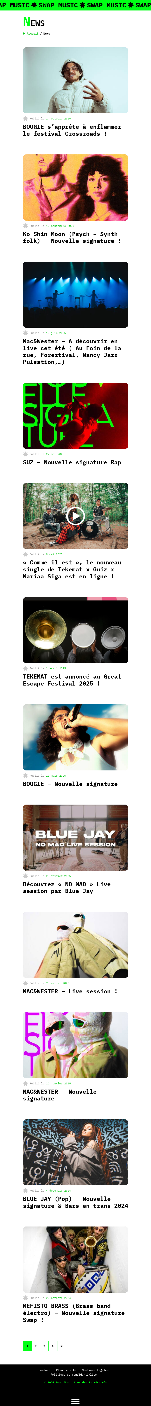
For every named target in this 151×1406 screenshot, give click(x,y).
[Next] (61, 1346)
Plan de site (66, 1370)
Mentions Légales (95, 1370)
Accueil (30, 33)
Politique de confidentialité (73, 1374)
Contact (44, 1370)
